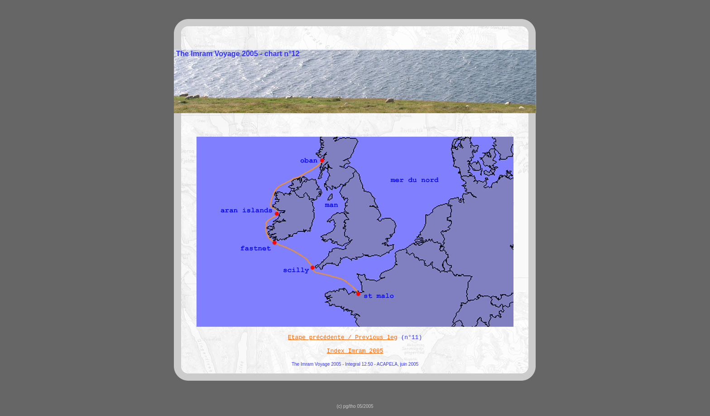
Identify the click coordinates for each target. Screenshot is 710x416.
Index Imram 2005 (355, 351)
